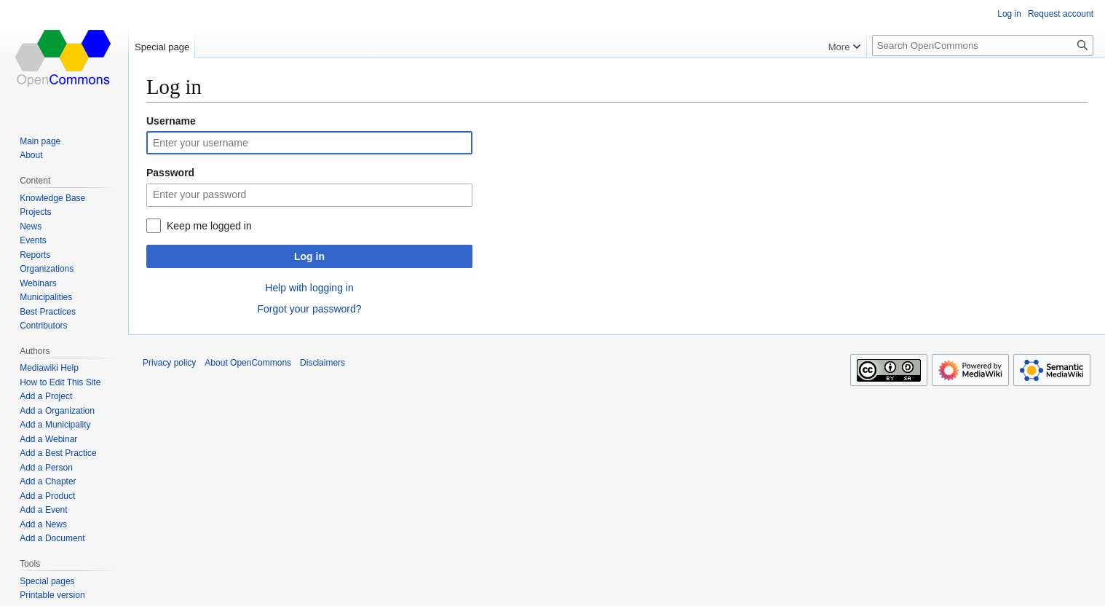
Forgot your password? (309, 309)
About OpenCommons (248, 363)
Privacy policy (169, 363)
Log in (309, 256)
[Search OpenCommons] (982, 45)
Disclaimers (322, 363)
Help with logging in (309, 288)
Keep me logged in (209, 226)
